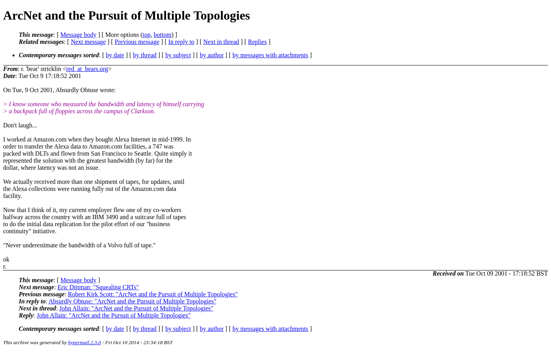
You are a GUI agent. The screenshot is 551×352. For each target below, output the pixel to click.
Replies (257, 41)
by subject (178, 55)
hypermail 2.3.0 (84, 342)
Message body (78, 34)
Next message (88, 41)
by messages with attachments (270, 55)
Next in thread (221, 41)
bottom (162, 34)
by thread (145, 55)
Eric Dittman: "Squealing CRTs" (98, 287)
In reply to (181, 41)
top (146, 34)
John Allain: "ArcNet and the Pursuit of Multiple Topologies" (136, 308)
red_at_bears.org (87, 68)
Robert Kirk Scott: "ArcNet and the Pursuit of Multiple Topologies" (152, 294)
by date (115, 55)
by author (212, 55)
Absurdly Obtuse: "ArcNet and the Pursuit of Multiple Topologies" (133, 301)
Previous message (137, 41)
